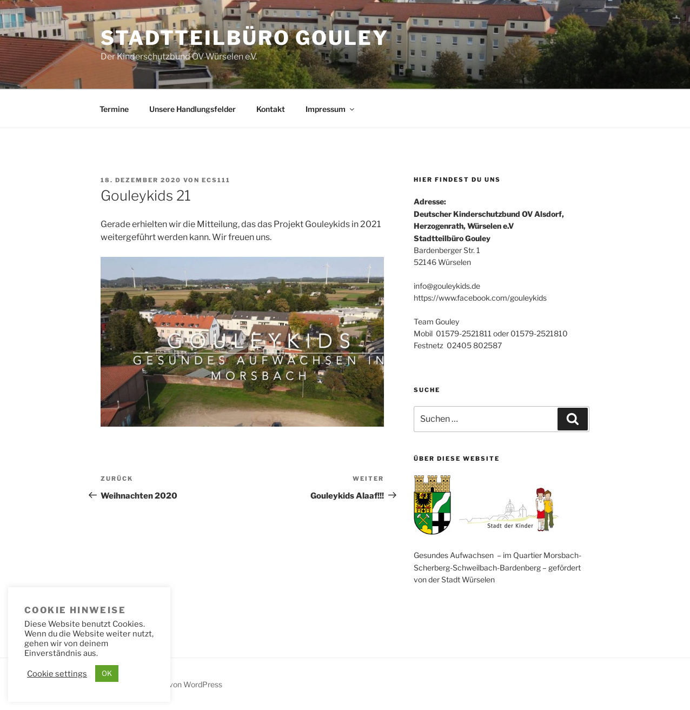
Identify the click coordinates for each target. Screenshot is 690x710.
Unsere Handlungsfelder (192, 109)
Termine (114, 109)
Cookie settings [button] (57, 674)
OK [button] (107, 673)
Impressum (331, 109)
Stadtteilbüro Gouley (245, 38)
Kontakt (270, 109)
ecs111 (216, 180)
